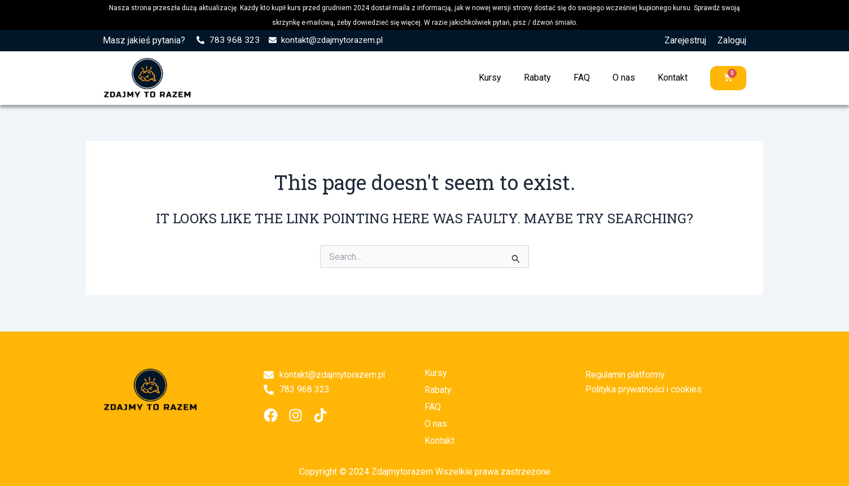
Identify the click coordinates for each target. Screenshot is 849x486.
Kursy (490, 77)
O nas (623, 77)
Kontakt (673, 77)
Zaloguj (731, 40)
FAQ (582, 77)
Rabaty (537, 77)
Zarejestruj (685, 40)
